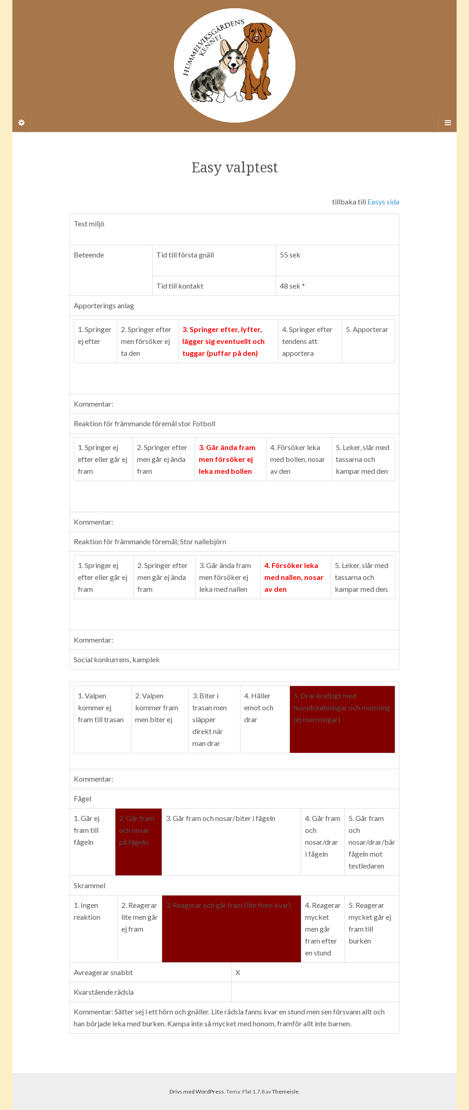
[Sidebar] (21, 122)
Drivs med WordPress (196, 1091)
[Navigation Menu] (447, 122)
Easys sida (383, 201)
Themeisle (285, 1091)
